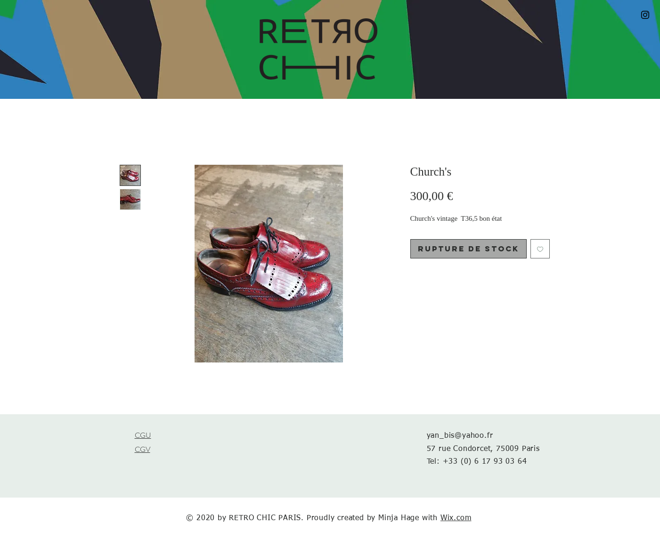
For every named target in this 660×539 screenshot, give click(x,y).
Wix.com (456, 518)
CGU (143, 435)
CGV (142, 449)
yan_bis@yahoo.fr (460, 436)
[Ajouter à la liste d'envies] (540, 248)
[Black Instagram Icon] (645, 14)
